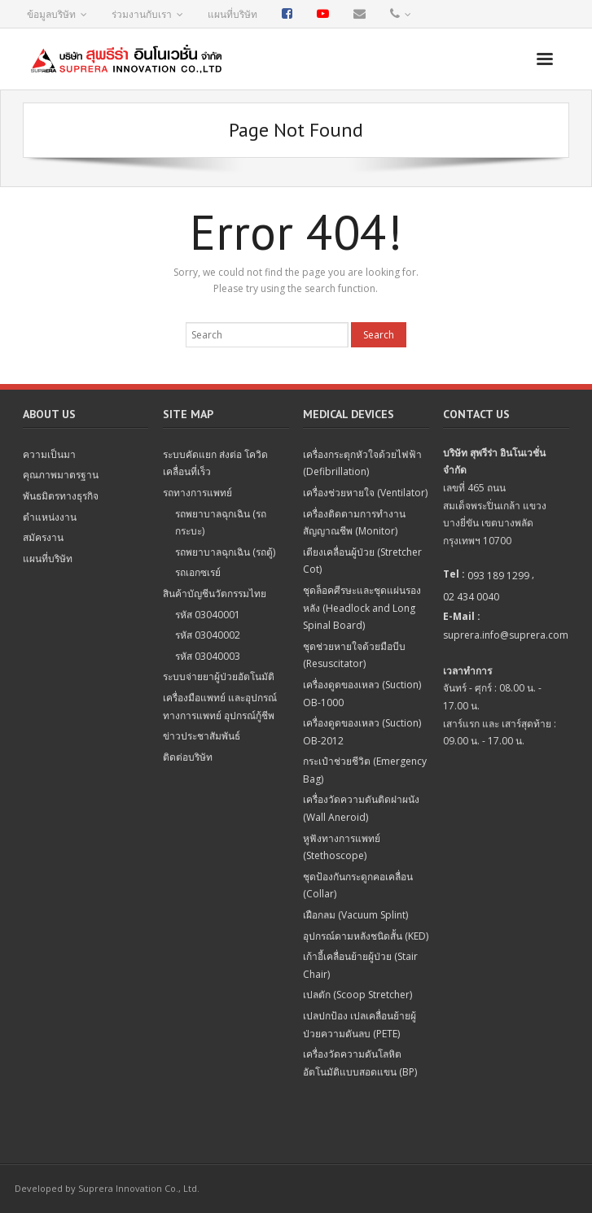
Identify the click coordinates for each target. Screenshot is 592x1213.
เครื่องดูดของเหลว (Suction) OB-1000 (362, 693)
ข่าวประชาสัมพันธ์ (201, 736)
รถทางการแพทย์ (197, 493)
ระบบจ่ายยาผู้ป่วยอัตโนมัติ (218, 676)
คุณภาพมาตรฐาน (61, 475)
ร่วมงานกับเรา (142, 14)
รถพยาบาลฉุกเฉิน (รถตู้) (225, 552)
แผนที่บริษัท (232, 14)
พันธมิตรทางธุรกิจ (61, 496)
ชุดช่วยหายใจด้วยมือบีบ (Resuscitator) (354, 655)
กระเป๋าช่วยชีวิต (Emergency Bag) (365, 770)
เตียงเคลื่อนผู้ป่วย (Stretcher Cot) (362, 561)
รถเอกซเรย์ (198, 572)
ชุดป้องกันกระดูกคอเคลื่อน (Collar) (358, 885)
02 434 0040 (471, 597)
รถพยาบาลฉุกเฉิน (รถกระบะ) (220, 523)
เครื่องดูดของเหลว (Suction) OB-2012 (362, 732)
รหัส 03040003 (207, 656)
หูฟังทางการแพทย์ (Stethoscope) (341, 847)
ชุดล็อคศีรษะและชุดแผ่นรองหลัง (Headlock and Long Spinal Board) (362, 607)
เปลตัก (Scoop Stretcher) (357, 994)
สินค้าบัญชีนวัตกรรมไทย (214, 593)
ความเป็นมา (49, 454)
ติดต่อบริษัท (188, 757)
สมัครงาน (43, 537)
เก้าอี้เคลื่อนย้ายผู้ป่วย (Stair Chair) (360, 965)
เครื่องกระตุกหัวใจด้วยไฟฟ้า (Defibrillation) (362, 463)
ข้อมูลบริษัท (51, 14)
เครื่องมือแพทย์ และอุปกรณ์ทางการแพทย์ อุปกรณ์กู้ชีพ (220, 706)
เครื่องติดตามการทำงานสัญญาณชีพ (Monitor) (354, 523)
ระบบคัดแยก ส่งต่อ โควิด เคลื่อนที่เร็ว (215, 463)
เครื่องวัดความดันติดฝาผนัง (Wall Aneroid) (361, 808)
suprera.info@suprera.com (505, 635)
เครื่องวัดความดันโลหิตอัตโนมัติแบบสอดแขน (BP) (360, 1063)
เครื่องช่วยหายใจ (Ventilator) (365, 493)
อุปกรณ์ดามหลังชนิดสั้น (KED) (365, 936)
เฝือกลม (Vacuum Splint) (355, 915)
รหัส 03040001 (207, 615)
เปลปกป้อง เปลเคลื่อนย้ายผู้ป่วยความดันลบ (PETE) (359, 1025)
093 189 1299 (498, 576)
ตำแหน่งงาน (50, 517)
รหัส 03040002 (207, 635)
